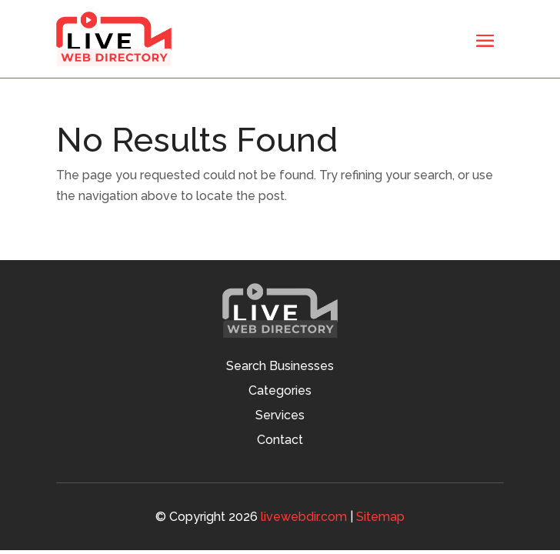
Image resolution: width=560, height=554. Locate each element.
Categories (280, 391)
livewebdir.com (304, 516)
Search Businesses (280, 367)
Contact (280, 441)
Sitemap (380, 516)
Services (280, 416)
